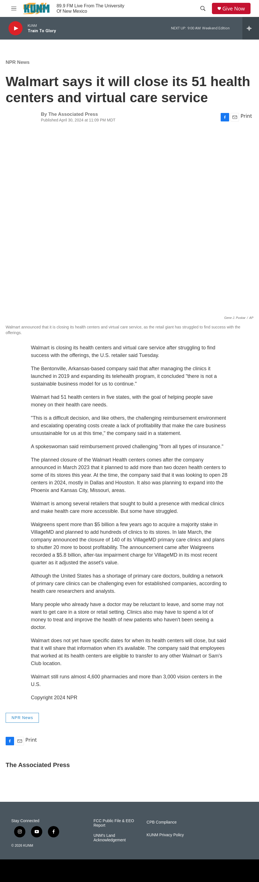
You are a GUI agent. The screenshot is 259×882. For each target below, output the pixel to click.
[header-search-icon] (203, 8)
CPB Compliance (162, 822)
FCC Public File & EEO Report (114, 823)
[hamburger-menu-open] (13, 8)
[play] (15, 28)
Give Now (233, 9)
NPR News (18, 62)
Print (246, 115)
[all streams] (250, 28)
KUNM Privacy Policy (165, 835)
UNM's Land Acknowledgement (110, 837)
